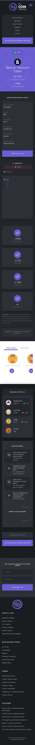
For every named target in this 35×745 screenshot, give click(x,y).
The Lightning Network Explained (14, 720)
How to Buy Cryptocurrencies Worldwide (13, 709)
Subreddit (17, 21)
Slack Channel (17, 24)
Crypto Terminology (9, 679)
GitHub (17, 33)
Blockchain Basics (8, 676)
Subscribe (17, 587)
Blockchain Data (8, 659)
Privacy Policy (7, 695)
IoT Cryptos (6, 624)
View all (26, 507)
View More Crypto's (17, 535)
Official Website (17, 18)
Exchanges (6, 650)
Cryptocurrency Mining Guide (13, 713)
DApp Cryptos (7, 621)
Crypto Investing (8, 688)
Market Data (6, 663)
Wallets (5, 653)
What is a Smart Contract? (11, 723)
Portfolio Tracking (9, 656)
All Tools (5, 647)
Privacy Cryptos (8, 627)
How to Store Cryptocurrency (13, 726)
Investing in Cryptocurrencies (13, 692)
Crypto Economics (9, 682)
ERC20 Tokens (7, 630)
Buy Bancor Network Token (17, 40)
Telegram (17, 27)
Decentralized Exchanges (11, 634)
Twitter (17, 30)
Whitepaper (17, 153)
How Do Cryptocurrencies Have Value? (16, 729)
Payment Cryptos (8, 618)
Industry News (7, 685)
